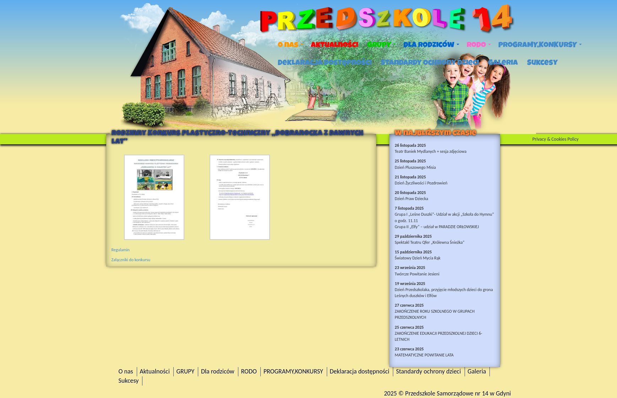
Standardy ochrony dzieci (430, 62)
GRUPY (381, 44)
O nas (290, 44)
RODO (479, 44)
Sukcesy (542, 62)
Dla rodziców (431, 44)
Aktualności (334, 44)
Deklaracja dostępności (325, 62)
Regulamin (121, 249)
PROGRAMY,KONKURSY (540, 44)
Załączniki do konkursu (131, 259)
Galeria (503, 62)
